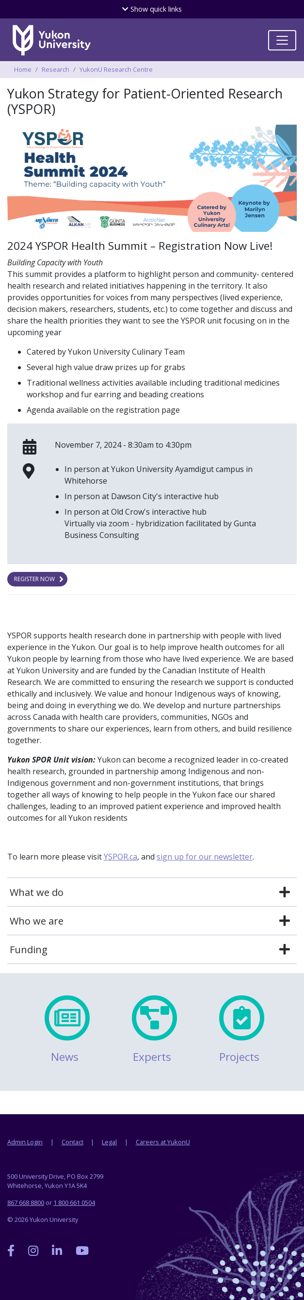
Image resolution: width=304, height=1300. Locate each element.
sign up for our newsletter (205, 856)
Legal (109, 1142)
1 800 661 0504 (74, 1202)
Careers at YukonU (163, 1142)
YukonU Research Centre (116, 69)
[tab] (152, 892)
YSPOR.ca (120, 856)
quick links (152, 9)
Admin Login (25, 1142)
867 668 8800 (25, 1202)
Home (23, 69)
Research (55, 69)
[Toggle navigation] (282, 40)
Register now (34, 579)
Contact (72, 1142)
